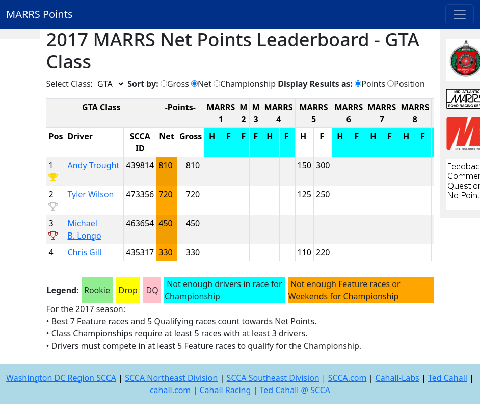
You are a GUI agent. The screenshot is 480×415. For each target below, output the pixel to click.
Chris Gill (84, 252)
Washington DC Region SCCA (61, 377)
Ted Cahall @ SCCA (294, 390)
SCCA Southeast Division (273, 377)
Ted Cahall (447, 377)
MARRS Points (39, 14)
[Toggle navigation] (459, 14)
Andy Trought (93, 165)
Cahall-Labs (397, 377)
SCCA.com (347, 377)
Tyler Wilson (90, 194)
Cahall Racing (225, 390)
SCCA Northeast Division (171, 377)
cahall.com (170, 390)
